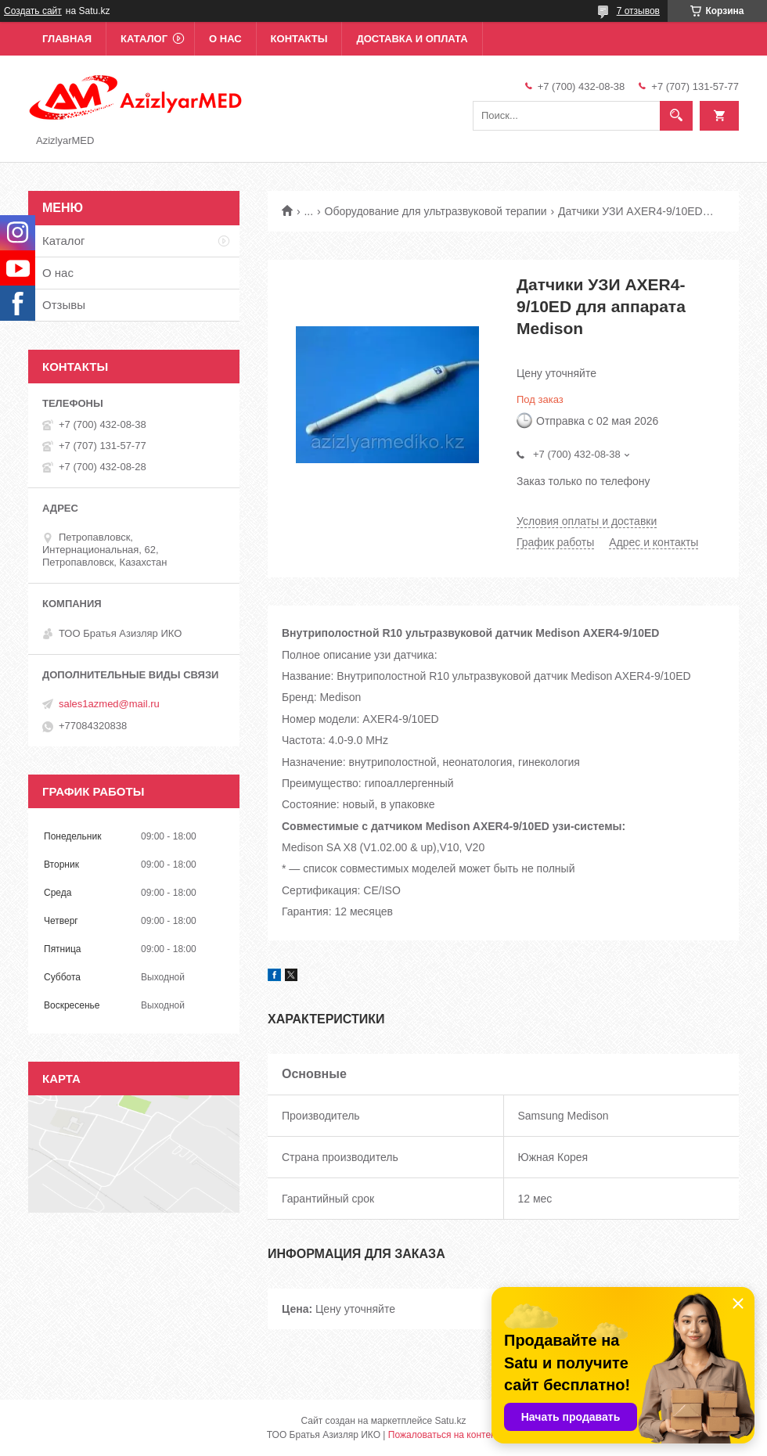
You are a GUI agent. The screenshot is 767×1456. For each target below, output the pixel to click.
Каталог (144, 39)
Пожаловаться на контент (444, 1434)
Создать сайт (33, 10)
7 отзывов (638, 10)
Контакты (299, 39)
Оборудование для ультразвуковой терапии (436, 211)
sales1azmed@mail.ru (109, 704)
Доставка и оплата (411, 39)
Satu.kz (450, 1420)
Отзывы (63, 304)
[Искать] (676, 116)
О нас (225, 39)
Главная (67, 39)
